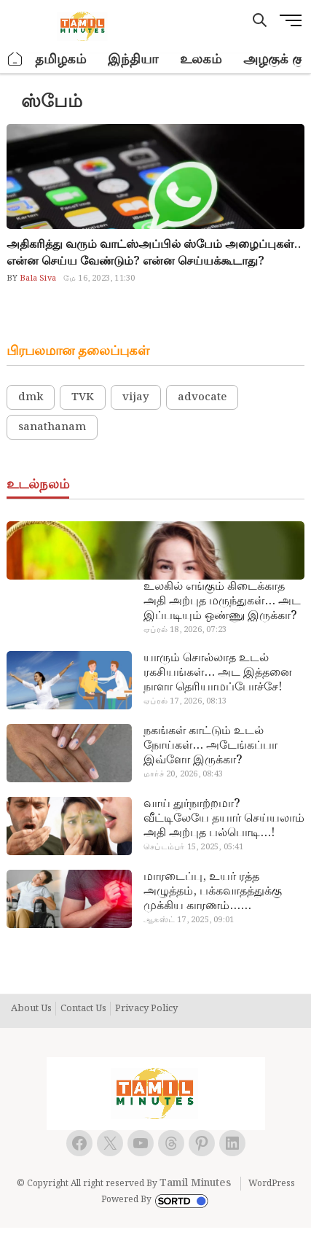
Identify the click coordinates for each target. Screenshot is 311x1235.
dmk (30, 397)
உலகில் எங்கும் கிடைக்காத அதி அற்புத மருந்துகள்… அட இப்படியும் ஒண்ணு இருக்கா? (222, 601)
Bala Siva (36, 278)
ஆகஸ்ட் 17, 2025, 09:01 (188, 920)
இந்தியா (133, 59)
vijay (135, 397)
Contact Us (83, 1009)
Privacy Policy (146, 1009)
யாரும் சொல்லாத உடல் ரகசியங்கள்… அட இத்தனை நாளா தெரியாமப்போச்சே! (217, 673)
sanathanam (52, 427)
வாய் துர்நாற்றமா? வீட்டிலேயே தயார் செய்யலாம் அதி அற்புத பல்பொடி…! (223, 819)
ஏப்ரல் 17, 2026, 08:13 (185, 701)
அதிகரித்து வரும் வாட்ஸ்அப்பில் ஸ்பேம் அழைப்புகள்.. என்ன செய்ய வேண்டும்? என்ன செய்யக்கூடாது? (154, 253)
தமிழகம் (60, 59)
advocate (202, 397)
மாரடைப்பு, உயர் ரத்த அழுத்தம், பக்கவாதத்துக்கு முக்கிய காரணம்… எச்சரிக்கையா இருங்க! (212, 891)
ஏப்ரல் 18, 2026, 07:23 (185, 629)
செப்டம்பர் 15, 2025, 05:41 (193, 847)
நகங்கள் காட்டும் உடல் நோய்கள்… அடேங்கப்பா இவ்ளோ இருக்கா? (210, 746)
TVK (82, 397)
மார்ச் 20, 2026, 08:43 (183, 774)
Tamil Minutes (195, 1183)
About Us (31, 1009)
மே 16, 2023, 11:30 (99, 278)
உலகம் (200, 59)
